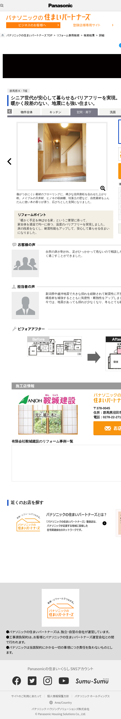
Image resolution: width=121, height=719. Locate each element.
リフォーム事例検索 (68, 35)
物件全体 (27, 112)
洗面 (113, 112)
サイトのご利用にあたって (26, 696)
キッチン (55, 112)
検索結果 (89, 35)
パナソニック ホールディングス (92, 696)
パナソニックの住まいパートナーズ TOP (29, 35)
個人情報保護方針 (58, 696)
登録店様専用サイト (86, 25)
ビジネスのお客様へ (32, 25)
